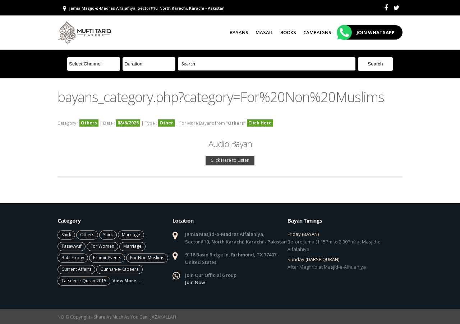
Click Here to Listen (230, 160)
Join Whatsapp (367, 32)
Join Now (195, 282)
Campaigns (317, 32)
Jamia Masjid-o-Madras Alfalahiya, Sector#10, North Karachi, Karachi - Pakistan (144, 8)
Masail (264, 32)
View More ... (127, 281)
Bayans (239, 32)
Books (288, 32)
